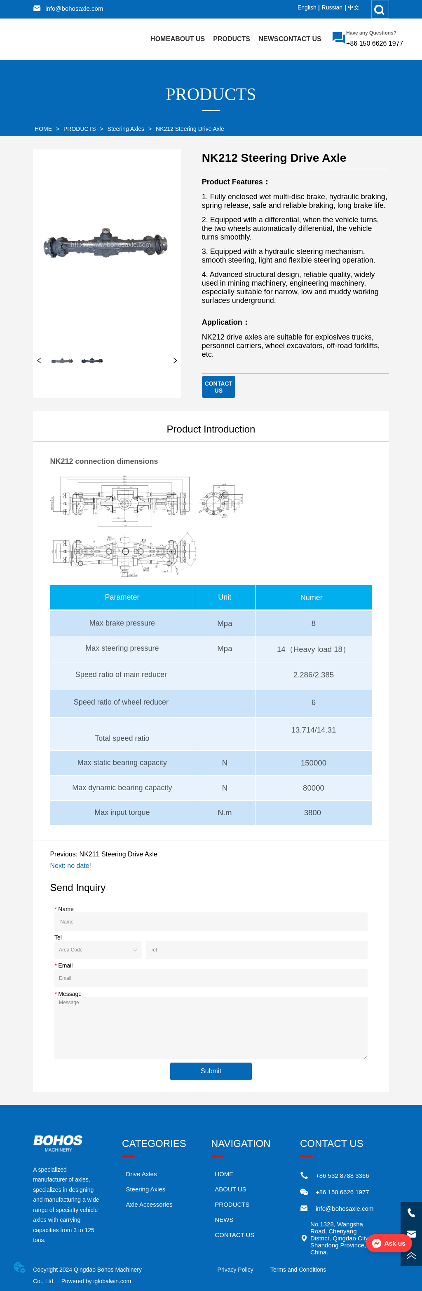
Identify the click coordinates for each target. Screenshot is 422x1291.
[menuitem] (231, 39)
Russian (332, 7)
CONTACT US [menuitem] (300, 38)
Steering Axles (126, 129)
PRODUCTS (79, 129)
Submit (211, 1071)
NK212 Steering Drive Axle (189, 129)
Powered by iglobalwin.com (96, 1281)
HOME (43, 129)
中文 (353, 7)
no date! (79, 865)
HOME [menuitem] (160, 38)
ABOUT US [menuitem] (188, 38)
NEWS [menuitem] (269, 38)
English (307, 7)
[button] (231, 39)
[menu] (235, 39)
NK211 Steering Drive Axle (118, 854)
